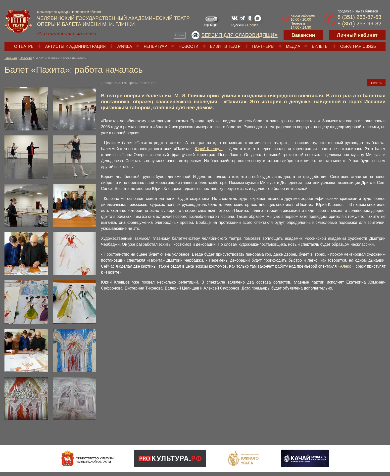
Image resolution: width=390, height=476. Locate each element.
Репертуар (155, 46)
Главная (10, 58)
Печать (376, 83)
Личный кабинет (357, 35)
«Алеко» (345, 266)
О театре (24, 46)
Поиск (179, 35)
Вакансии (303, 35)
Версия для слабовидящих (239, 35)
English (253, 25)
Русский (237, 25)
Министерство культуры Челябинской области (69, 12)
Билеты (320, 46)
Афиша (124, 46)
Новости (188, 46)
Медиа (293, 46)
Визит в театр (225, 46)
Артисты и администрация (75, 46)
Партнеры (263, 46)
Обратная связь (358, 46)
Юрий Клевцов (209, 149)
